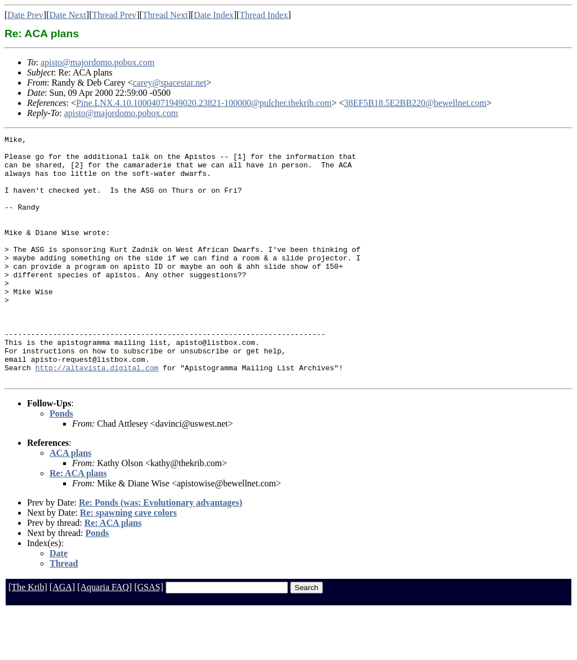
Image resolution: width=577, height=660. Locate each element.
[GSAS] (148, 636)
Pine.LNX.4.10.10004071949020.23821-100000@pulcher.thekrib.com (203, 103)
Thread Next (165, 15)
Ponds (61, 462)
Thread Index (263, 15)
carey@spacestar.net (170, 82)
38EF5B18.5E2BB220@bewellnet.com (415, 103)
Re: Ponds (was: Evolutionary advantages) (160, 551)
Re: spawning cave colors (128, 561)
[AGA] (62, 636)
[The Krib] (27, 636)
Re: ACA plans (78, 522)
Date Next (68, 15)
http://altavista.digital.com (96, 415)
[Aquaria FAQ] (104, 636)
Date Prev (25, 15)
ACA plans (70, 502)
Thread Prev (114, 15)
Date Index (214, 15)
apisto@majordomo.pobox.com (97, 62)
